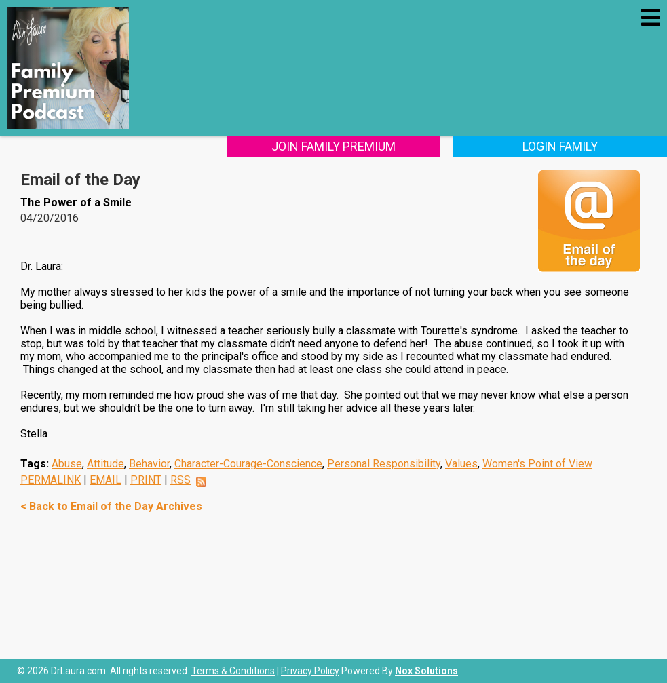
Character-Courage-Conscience (248, 463)
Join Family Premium (333, 146)
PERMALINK (50, 479)
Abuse (67, 463)
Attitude (105, 463)
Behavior (149, 463)
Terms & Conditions (233, 670)
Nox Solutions (426, 670)
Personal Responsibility (383, 463)
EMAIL (105, 479)
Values (461, 463)
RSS (180, 479)
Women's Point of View (537, 463)
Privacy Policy (310, 670)
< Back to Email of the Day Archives (111, 506)
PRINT (145, 479)
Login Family (560, 146)
